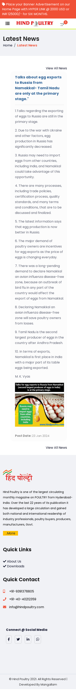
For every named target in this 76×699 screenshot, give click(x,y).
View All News (56, 68)
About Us (12, 561)
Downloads (13, 566)
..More (10, 533)
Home (7, 45)
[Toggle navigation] (7, 24)
